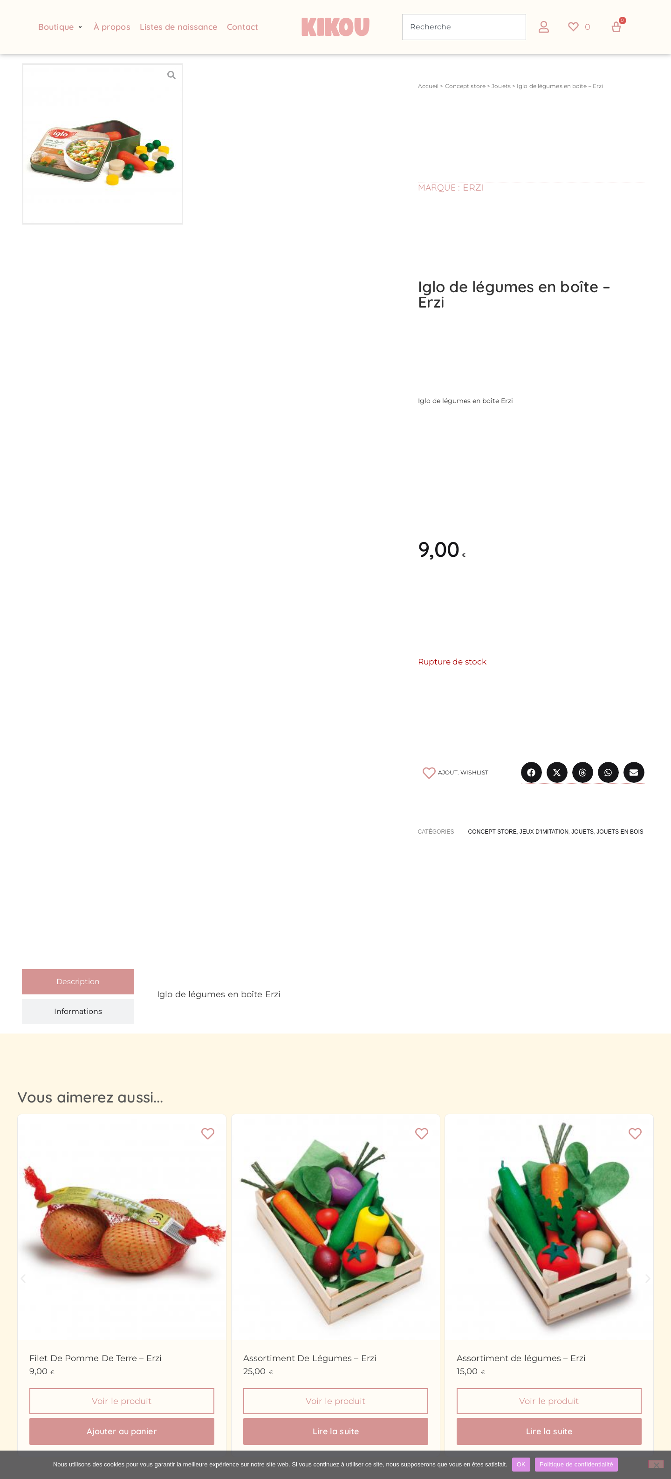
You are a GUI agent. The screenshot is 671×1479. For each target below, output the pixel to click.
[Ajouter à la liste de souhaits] (454, 772)
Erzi (473, 187)
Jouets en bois (620, 832)
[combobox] (464, 27)
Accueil (428, 85)
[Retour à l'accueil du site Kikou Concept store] (335, 27)
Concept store (465, 85)
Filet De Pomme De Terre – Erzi (95, 1358)
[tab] (78, 981)
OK (521, 1464)
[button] (61, 27)
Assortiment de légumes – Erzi (521, 1358)
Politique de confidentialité (576, 1464)
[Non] (656, 1464)
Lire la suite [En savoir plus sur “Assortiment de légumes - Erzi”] (549, 1432)
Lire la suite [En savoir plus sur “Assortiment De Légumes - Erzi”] (335, 1432)
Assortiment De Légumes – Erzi (310, 1358)
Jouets (501, 85)
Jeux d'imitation (544, 832)
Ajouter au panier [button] (122, 1432)
